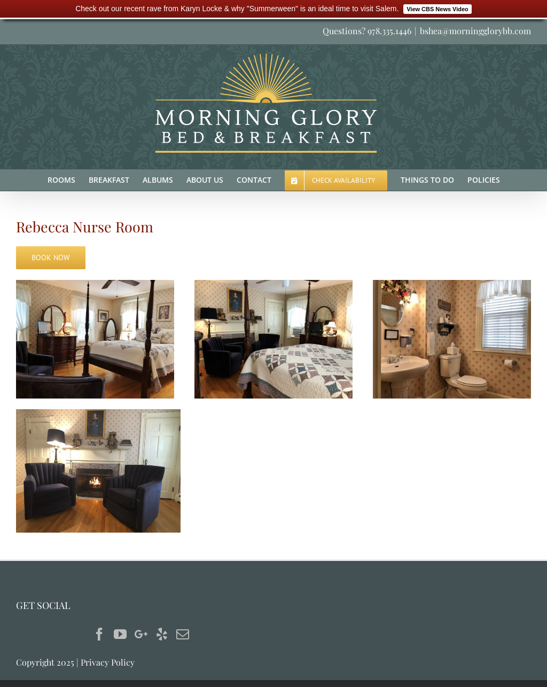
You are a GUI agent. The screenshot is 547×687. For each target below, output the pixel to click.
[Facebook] (99, 634)
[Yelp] (161, 634)
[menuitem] (68, 180)
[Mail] (182, 634)
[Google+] (141, 634)
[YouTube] (120, 634)
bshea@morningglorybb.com (475, 30)
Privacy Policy (108, 662)
